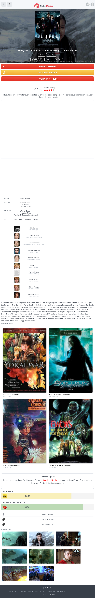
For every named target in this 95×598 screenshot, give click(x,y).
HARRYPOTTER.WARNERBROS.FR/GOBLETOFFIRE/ (34, 219)
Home (11, 591)
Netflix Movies (45, 595)
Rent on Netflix (47, 514)
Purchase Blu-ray (48, 519)
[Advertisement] (39, 177)
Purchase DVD (47, 524)
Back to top (49, 588)
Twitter (88, 4)
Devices (23, 591)
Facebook (92, 4)
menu (3, 4)
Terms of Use (50, 591)
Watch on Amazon (47, 73)
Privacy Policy (61, 591)
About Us (31, 591)
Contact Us (40, 591)
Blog (16, 591)
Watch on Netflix (47, 66)
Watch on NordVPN (48, 79)
